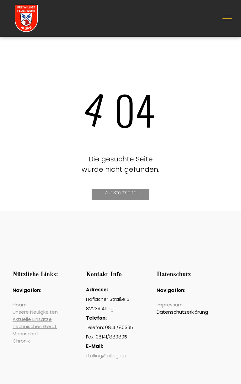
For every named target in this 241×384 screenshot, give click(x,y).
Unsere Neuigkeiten (35, 312)
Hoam (20, 304)
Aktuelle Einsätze (32, 319)
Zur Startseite (120, 192)
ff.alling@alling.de (106, 355)
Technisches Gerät (35, 326)
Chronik (21, 341)
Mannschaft (26, 333)
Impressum (170, 304)
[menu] (227, 18)
